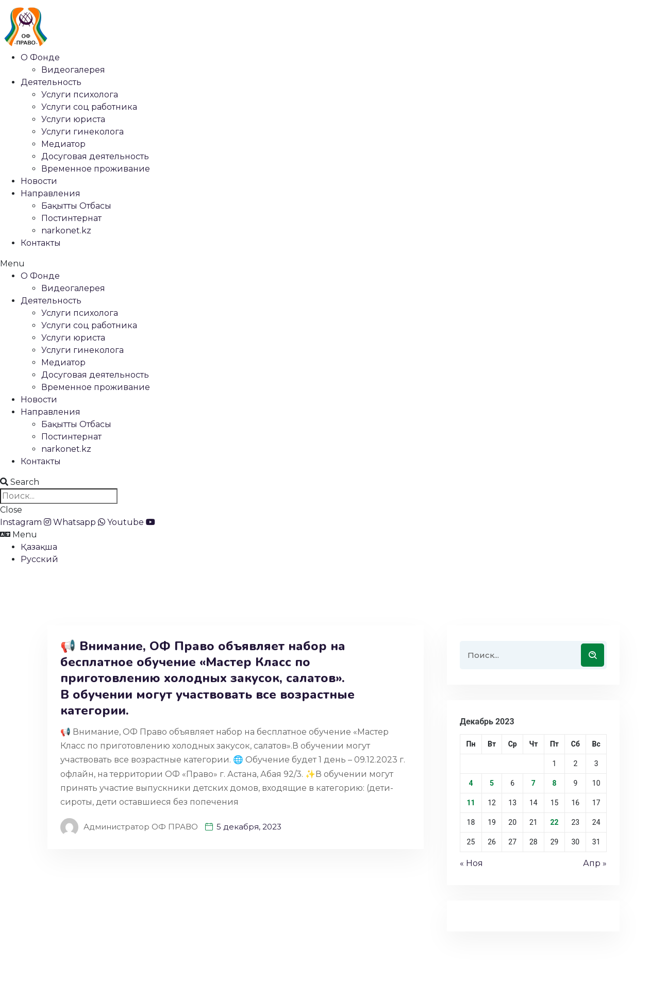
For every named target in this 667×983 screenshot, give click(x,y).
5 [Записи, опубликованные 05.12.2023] (492, 783)
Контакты (41, 243)
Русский (39, 559)
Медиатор (63, 144)
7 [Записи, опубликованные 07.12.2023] (533, 783)
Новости (39, 181)
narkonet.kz (66, 230)
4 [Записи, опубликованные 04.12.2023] (471, 783)
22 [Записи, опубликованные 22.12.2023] (554, 822)
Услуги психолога (79, 94)
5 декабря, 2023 (248, 827)
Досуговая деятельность (95, 156)
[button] (333, 264)
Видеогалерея (73, 70)
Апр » (595, 863)
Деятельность (51, 82)
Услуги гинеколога (82, 132)
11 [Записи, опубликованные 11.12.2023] (470, 803)
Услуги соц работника (89, 107)
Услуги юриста (73, 119)
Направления (50, 193)
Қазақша (39, 547)
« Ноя (471, 863)
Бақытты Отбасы (76, 206)
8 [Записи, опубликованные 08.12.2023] (554, 783)
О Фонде (40, 57)
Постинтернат (71, 218)
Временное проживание (95, 169)
